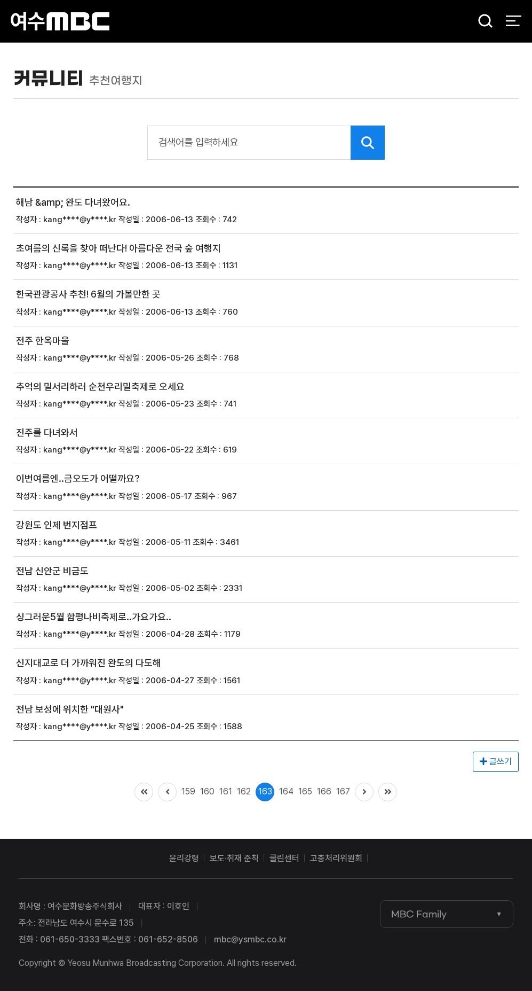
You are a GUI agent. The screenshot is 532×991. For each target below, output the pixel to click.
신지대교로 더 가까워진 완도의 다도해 (88, 663)
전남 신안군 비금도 (52, 570)
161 (225, 791)
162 (244, 791)
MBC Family (419, 914)
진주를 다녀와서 (47, 432)
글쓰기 (496, 761)
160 (207, 791)
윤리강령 (184, 858)
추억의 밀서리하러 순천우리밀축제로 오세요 (100, 386)
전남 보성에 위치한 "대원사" (70, 709)
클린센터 (284, 858)
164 (286, 791)
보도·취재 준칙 (234, 858)
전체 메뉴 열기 (513, 21)
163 (265, 791)
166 (324, 791)
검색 (482, 21)
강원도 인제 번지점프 (56, 524)
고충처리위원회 (336, 858)
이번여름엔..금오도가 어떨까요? (78, 479)
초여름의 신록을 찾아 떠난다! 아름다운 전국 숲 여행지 (118, 248)
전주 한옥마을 (42, 340)
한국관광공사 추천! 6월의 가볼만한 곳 (88, 294)
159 (188, 791)
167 (343, 791)
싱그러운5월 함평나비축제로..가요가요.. (93, 616)
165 (305, 791)
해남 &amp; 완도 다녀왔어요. (73, 202)
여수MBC (60, 21)
